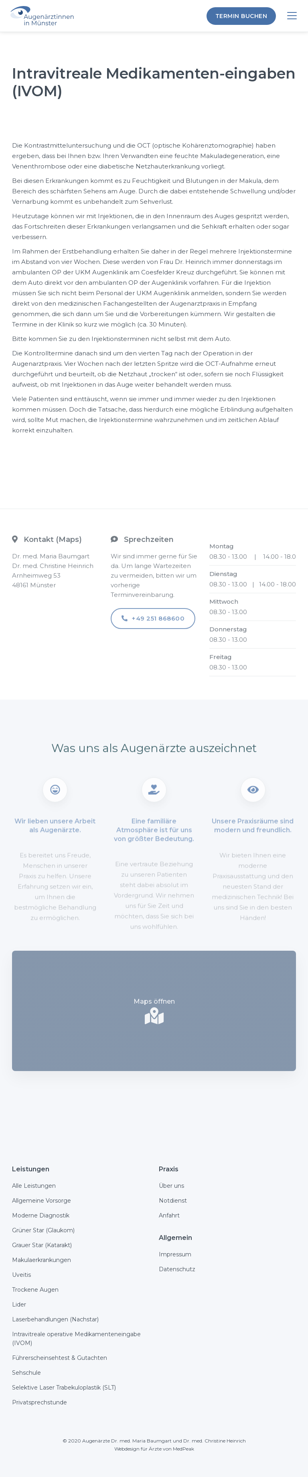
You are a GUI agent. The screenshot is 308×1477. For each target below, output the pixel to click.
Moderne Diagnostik (40, 1215)
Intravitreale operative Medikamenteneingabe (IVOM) (76, 1339)
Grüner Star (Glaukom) (43, 1230)
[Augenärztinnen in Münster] (45, 16)
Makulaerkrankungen (41, 1260)
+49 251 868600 (153, 624)
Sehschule (26, 1372)
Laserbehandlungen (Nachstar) (55, 1319)
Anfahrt (169, 1215)
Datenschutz (177, 1269)
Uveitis (21, 1274)
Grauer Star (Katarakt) (42, 1245)
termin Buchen (241, 16)
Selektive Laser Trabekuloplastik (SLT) (64, 1387)
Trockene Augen (35, 1289)
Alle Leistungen (34, 1185)
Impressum (175, 1254)
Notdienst (173, 1200)
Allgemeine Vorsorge (41, 1200)
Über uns (171, 1185)
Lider (19, 1304)
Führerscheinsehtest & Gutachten (59, 1357)
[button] (292, 16)
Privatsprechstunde (39, 1402)
